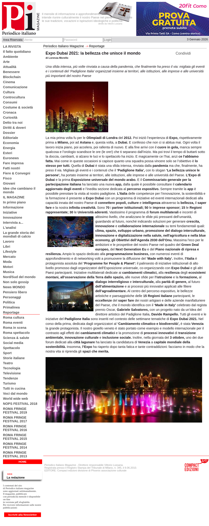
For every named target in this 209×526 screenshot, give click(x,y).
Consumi (10, 102)
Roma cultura (13, 317)
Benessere (11, 72)
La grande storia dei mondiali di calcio (19, 234)
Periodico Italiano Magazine (63, 46)
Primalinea (11, 307)
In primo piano (14, 202)
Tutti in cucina (14, 388)
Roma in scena (14, 327)
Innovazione (12, 217)
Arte (6, 62)
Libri (6, 246)
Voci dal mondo (15, 393)
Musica (8, 272)
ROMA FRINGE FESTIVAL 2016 (15, 428)
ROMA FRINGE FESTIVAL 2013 (15, 454)
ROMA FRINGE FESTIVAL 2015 (15, 437)
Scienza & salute (16, 338)
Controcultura (14, 97)
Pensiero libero (15, 292)
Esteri (7, 153)
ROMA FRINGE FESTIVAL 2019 (15, 410)
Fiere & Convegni (16, 173)
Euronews (11, 158)
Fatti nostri (11, 168)
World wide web (15, 398)
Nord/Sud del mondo (19, 277)
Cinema (9, 82)
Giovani (9, 183)
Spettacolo (11, 348)
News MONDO (14, 287)
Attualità (9, 67)
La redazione (16, 477)
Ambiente (10, 57)
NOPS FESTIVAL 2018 (20, 404)
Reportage (11, 312)
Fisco (7, 178)
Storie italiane (14, 358)
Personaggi (12, 297)
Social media (13, 343)
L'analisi (9, 227)
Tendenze (10, 378)
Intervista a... (13, 222)
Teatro (8, 363)
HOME (23, 461)
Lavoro (8, 241)
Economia (11, 143)
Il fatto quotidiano (17, 51)
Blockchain (12, 77)
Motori (8, 267)
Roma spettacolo (16, 333)
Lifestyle (9, 251)
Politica (9, 302)
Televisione (12, 373)
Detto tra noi (13, 122)
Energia (9, 148)
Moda (7, 262)
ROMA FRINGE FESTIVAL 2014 (15, 445)
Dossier (9, 133)
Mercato (9, 257)
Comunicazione (15, 87)
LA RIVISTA (12, 46)
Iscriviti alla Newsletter (22, 514)
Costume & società (18, 107)
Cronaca (9, 112)
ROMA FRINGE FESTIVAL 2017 (15, 419)
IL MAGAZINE (13, 197)
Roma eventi (13, 322)
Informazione (13, 207)
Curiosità (10, 117)
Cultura (9, 92)
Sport (7, 353)
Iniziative (10, 212)
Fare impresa (13, 163)
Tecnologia (11, 368)
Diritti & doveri (14, 127)
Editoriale (10, 138)
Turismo (9, 383)
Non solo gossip (16, 282)
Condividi (183, 53)
